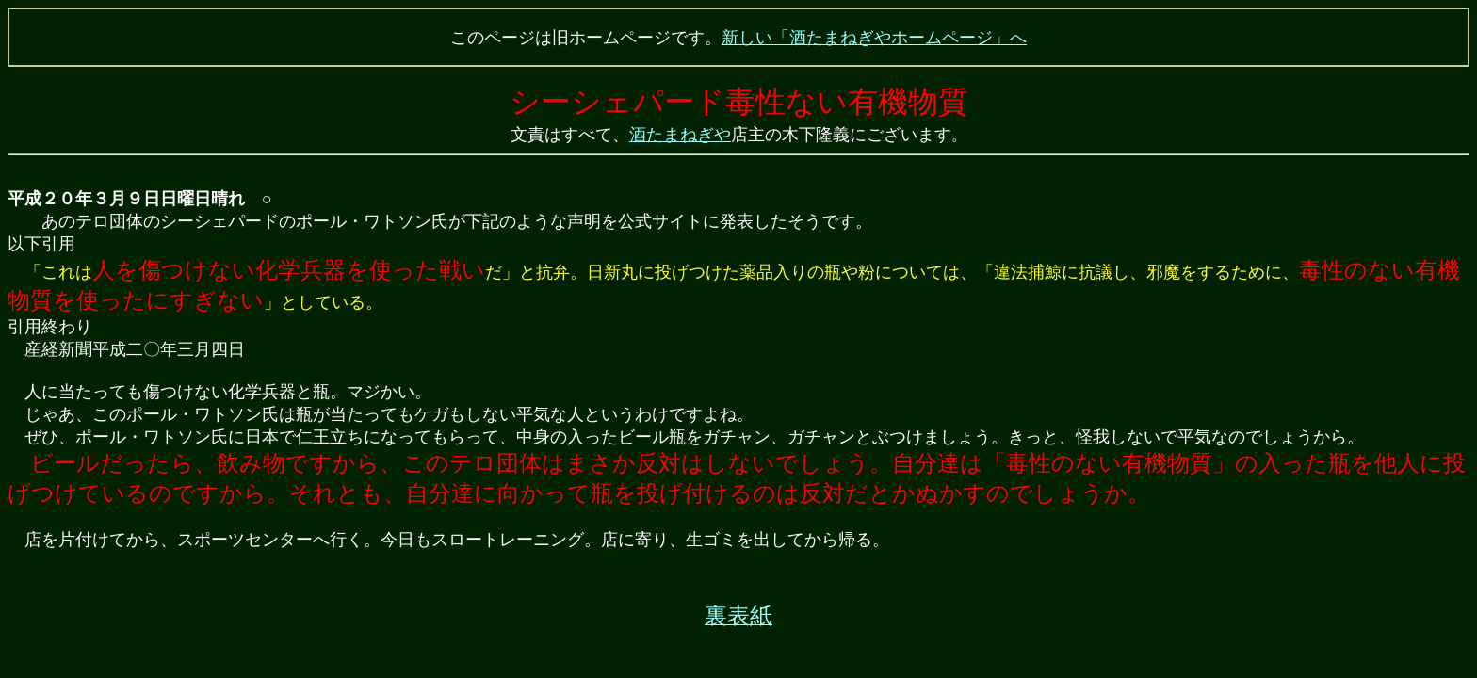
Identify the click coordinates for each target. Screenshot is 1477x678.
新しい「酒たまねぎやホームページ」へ (874, 37)
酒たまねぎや (680, 134)
